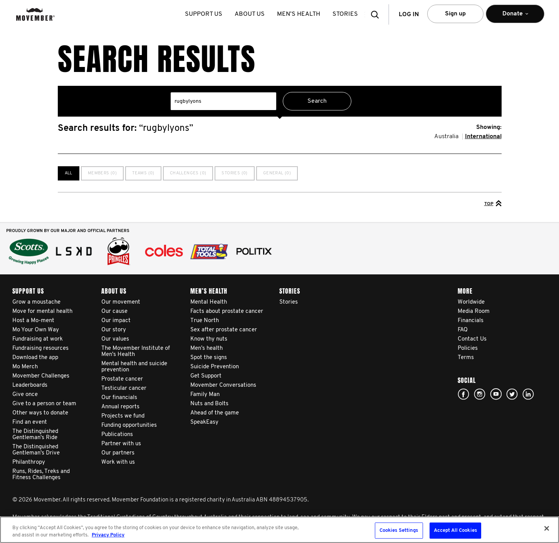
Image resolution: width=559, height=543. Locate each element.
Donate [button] (515, 17)
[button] (377, 14)
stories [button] (346, 14)
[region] (279, 529)
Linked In (528, 394)
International (483, 137)
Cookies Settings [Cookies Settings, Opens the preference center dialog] (398, 530)
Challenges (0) (188, 173)
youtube (496, 394)
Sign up (455, 14)
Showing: (489, 127)
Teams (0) (143, 173)
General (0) (277, 173)
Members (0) (102, 173)
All (68, 173)
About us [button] (251, 14)
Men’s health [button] (300, 14)
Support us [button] (205, 14)
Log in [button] (409, 15)
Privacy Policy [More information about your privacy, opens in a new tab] (108, 535)
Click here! (479, 394)
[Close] (546, 528)
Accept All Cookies (455, 530)
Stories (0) (234, 173)
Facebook (463, 394)
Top (493, 203)
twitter (512, 394)
